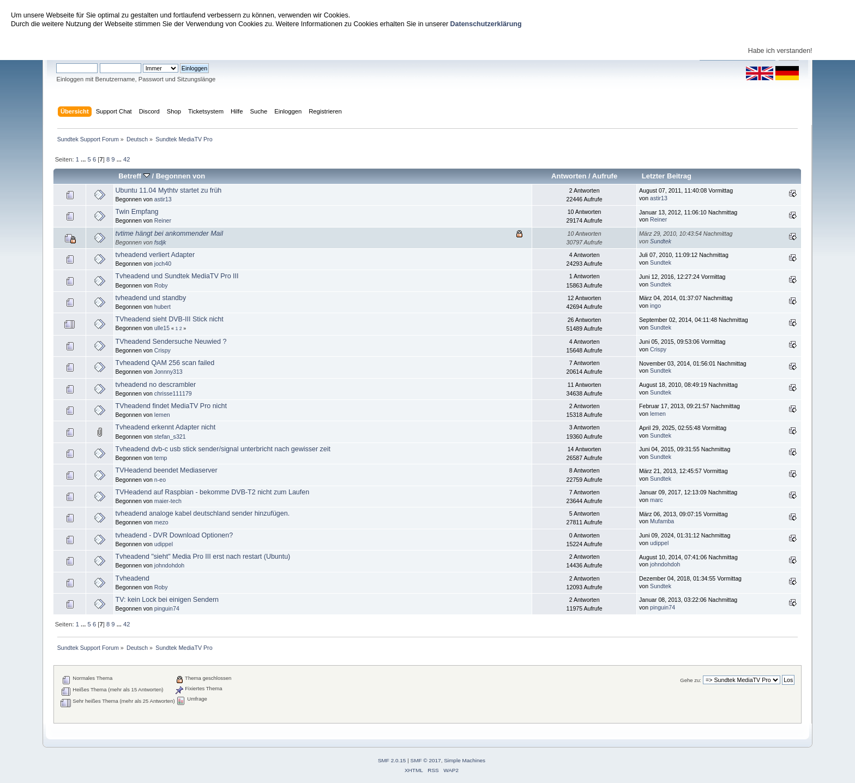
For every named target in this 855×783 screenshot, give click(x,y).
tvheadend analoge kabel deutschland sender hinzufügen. (203, 513)
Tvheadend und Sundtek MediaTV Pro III (177, 276)
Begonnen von (181, 176)
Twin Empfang (137, 212)
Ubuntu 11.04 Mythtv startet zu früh (169, 190)
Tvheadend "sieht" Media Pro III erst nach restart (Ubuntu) (203, 556)
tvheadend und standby (151, 298)
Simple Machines (464, 760)
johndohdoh (169, 565)
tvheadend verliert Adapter (155, 255)
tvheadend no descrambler (156, 384)
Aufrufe (604, 176)
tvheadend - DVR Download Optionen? (174, 535)
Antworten (568, 176)
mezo (161, 522)
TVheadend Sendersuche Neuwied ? (171, 341)
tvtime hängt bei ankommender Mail (170, 233)
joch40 (162, 263)
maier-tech (168, 501)
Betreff (134, 176)
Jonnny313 (168, 371)
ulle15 (162, 328)
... (84, 159)
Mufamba (662, 521)
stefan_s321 (170, 436)
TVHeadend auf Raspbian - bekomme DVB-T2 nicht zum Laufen (213, 492)
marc (656, 500)
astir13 (163, 199)
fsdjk (160, 242)
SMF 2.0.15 (392, 760)
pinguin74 (166, 608)
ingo (655, 305)
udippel (163, 544)
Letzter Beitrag (666, 176)
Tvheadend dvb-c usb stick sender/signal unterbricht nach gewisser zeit (223, 449)
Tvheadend (132, 578)
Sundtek (660, 241)
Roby (161, 285)
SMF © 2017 (426, 760)
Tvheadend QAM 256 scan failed (165, 363)
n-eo (160, 479)
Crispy (162, 350)
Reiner (162, 220)
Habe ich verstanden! (780, 51)
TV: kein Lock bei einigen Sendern (167, 599)
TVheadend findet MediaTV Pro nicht (171, 406)
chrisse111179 (173, 393)
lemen (162, 414)
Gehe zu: (690, 680)
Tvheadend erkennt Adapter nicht (166, 427)
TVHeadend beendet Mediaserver (167, 470)
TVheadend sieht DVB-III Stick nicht (170, 319)
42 (126, 159)
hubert (162, 306)
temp (160, 458)
